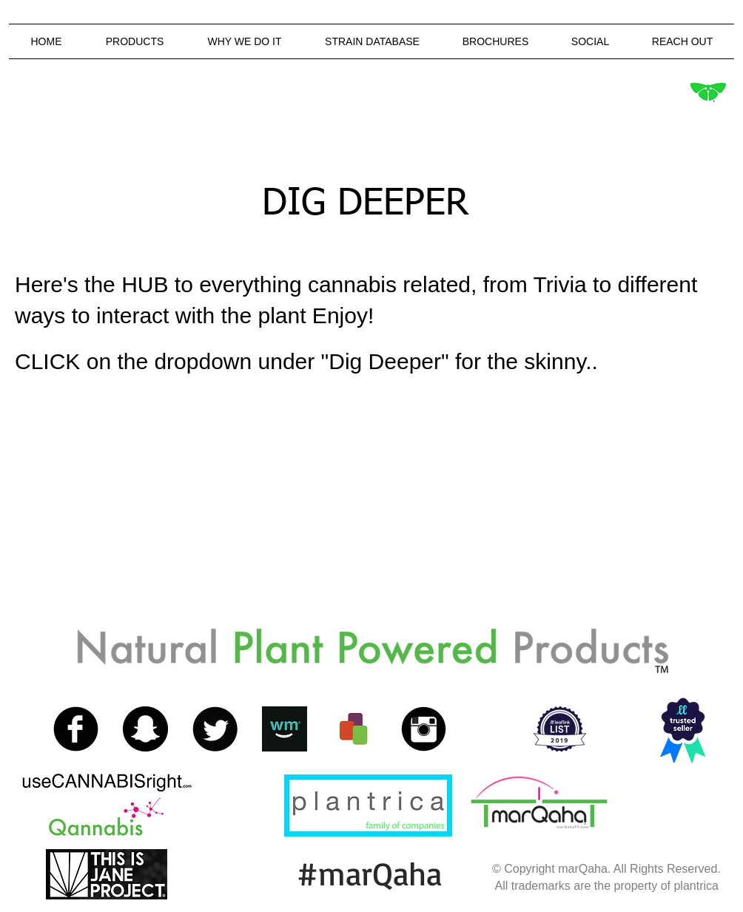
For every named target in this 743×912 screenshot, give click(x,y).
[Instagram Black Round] (423, 728)
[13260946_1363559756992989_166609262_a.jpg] (284, 728)
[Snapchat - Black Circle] (145, 728)
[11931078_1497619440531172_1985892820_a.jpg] (354, 728)
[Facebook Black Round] (75, 728)
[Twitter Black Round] (215, 728)
